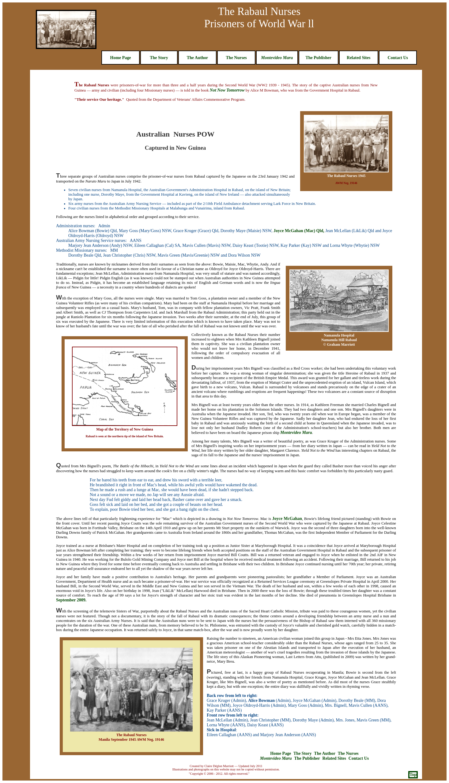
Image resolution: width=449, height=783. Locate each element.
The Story (159, 57)
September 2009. (71, 600)
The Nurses (236, 57)
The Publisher (318, 57)
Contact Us (398, 57)
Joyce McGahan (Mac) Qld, (299, 230)
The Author (197, 57)
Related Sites (358, 57)
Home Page (120, 57)
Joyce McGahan (287, 518)
